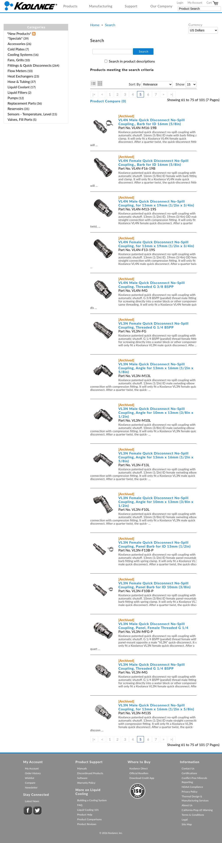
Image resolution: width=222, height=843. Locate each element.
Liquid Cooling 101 (88, 809)
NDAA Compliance (192, 786)
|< (94, 94)
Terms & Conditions (193, 814)
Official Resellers (138, 773)
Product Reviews (86, 824)
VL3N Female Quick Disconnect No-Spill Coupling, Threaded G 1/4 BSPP (153, 325)
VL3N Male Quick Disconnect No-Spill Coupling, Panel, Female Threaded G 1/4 (153, 626)
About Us (187, 805)
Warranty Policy (86, 782)
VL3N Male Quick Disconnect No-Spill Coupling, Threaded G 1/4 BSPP (151, 666)
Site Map (187, 824)
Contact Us (188, 768)
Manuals (82, 768)
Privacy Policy (189, 791)
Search (110, 25)
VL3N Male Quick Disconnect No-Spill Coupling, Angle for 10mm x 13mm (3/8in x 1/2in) (155, 412)
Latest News (32, 801)
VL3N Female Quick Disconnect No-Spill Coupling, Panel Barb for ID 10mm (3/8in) (154, 585)
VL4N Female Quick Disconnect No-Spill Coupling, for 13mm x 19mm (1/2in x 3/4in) (156, 244)
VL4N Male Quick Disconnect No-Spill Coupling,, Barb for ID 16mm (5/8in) (151, 122)
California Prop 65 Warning (197, 810)
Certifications (189, 773)
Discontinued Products (90, 773)
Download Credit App (141, 778)
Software (82, 778)
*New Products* (19, 33)
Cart (213, 3)
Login (180, 2)
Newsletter (31, 787)
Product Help (84, 814)
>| (171, 94)
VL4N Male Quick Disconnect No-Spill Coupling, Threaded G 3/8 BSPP (151, 284)
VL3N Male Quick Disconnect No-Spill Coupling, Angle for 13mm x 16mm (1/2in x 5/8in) (155, 368)
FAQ (79, 805)
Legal (185, 819)
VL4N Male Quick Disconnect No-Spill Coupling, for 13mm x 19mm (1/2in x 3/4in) (156, 203)
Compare (30, 782)
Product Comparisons (89, 819)
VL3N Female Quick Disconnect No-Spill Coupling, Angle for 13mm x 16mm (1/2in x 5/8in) (155, 457)
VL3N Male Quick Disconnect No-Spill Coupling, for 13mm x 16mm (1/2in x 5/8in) (156, 707)
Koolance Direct (138, 768)
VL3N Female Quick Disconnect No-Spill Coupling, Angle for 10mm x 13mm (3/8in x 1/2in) (155, 502)
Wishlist (29, 778)
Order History (33, 773)
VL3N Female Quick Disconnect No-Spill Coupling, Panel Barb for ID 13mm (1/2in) (154, 544)
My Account (195, 2)
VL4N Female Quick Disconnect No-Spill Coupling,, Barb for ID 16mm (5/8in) (153, 162)
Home (95, 25)
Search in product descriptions (132, 61)
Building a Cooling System (92, 800)
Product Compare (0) (108, 101)
